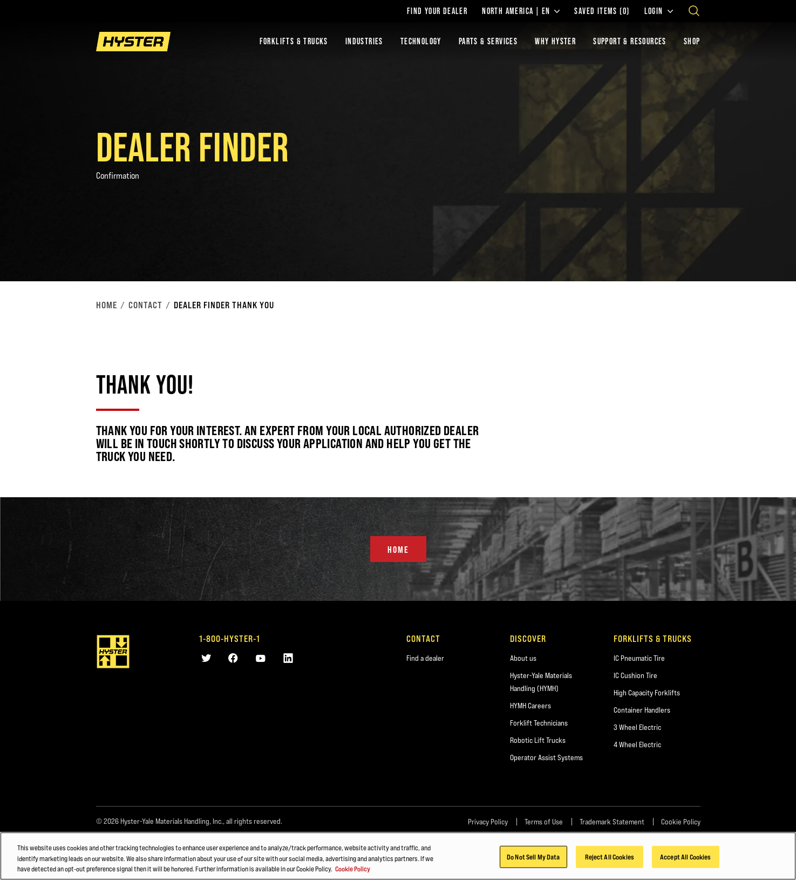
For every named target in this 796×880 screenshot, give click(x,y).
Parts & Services (488, 41)
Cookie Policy (680, 821)
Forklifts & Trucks (294, 41)
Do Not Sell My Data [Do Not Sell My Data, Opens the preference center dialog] (533, 856)
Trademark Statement (612, 821)
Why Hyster (555, 41)
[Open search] (694, 10)
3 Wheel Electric (637, 727)
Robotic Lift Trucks (538, 740)
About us (523, 658)
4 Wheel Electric (637, 744)
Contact (145, 305)
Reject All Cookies (609, 856)
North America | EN (521, 11)
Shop (692, 41)
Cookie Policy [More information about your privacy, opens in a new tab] (352, 868)
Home (106, 305)
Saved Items (601, 11)
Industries (364, 41)
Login (658, 11)
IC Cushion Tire (635, 675)
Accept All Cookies (685, 856)
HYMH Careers (530, 705)
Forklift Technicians (539, 723)
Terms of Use (544, 821)
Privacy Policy (488, 821)
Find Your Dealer (437, 11)
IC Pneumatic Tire (639, 658)
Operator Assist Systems (546, 757)
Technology (420, 41)
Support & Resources (629, 41)
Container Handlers (642, 710)
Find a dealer (425, 658)
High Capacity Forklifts (647, 692)
